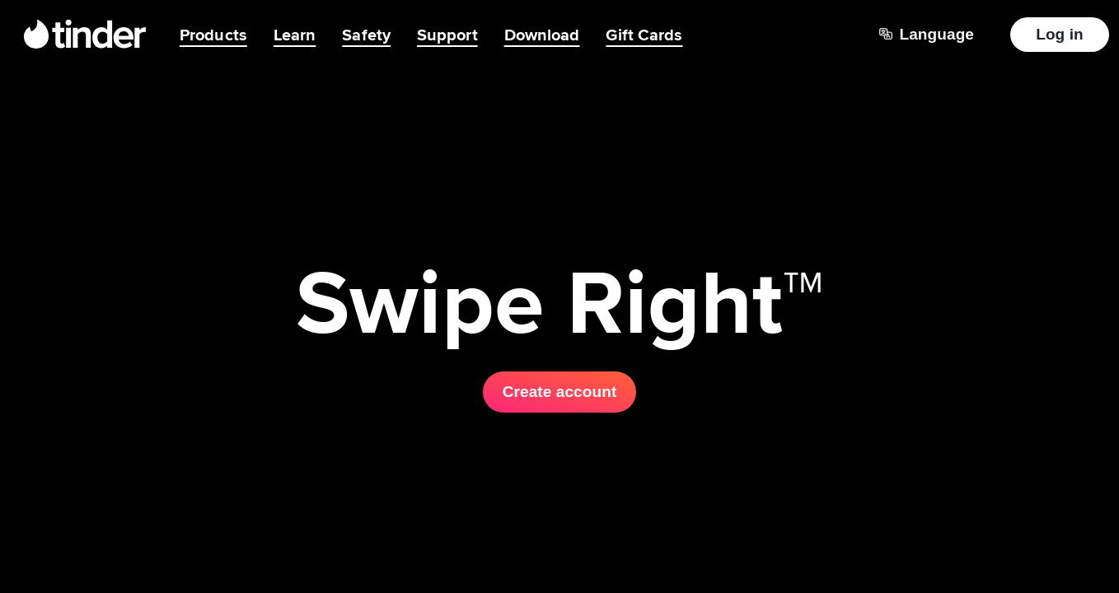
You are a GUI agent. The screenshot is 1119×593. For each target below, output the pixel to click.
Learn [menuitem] (295, 34)
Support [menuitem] (447, 34)
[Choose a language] (926, 34)
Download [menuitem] (542, 34)
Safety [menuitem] (366, 34)
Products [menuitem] (213, 34)
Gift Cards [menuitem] (644, 34)
